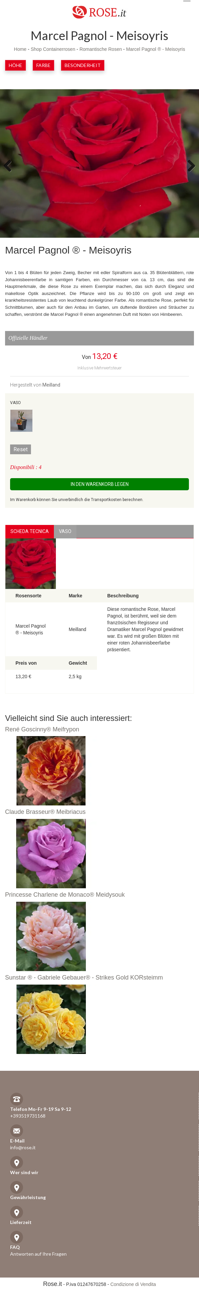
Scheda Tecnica (29, 531)
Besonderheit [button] (83, 65)
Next (189, 165)
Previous (10, 165)
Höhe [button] (15, 65)
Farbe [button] (43, 65)
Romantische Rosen (100, 49)
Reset (20, 449)
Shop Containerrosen (53, 49)
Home (20, 49)
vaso (65, 531)
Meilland (51, 385)
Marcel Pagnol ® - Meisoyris (155, 49)
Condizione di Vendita (133, 1284)
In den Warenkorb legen (100, 484)
